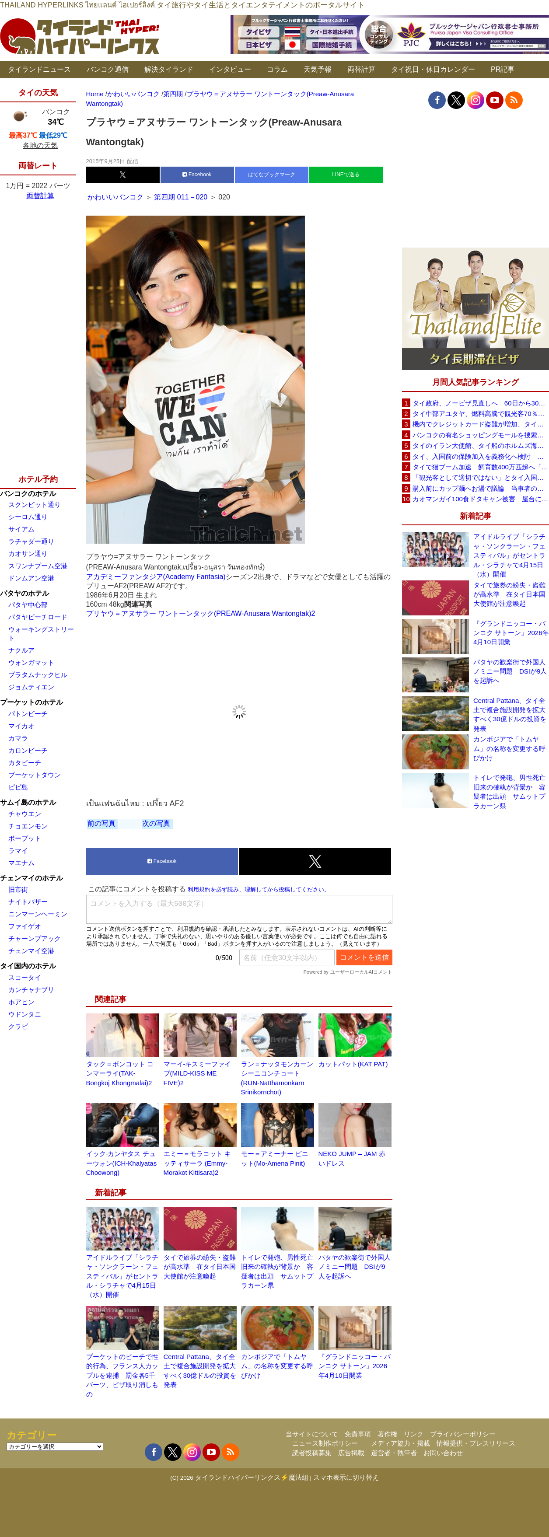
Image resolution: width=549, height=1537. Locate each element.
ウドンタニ (24, 1014)
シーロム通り (28, 516)
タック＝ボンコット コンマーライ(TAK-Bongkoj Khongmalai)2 (120, 1073)
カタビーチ (24, 762)
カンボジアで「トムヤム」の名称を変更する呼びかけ (277, 1366)
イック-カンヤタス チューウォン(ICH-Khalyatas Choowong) (121, 1163)
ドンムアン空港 (31, 578)
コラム (277, 69)
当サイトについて (312, 1434)
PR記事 (502, 69)
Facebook (196, 174)
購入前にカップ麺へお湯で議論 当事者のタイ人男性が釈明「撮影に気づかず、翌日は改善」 (481, 488)
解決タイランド (168, 69)
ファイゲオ (24, 926)
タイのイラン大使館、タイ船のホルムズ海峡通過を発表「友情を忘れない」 (481, 445)
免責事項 (358, 1434)
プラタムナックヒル (37, 674)
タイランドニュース (39, 69)
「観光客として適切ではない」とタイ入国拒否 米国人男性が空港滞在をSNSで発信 (481, 477)
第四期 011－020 (180, 197)
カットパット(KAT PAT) (353, 1064)
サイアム (21, 529)
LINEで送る (346, 174)
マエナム (21, 862)
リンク (413, 1434)
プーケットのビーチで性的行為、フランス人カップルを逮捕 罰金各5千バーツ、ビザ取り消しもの (122, 1375)
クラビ (18, 1026)
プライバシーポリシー (463, 1434)
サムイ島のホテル (28, 802)
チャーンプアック (34, 938)
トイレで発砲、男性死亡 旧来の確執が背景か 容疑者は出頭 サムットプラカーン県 (511, 791)
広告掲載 (351, 1453)
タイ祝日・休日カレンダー (433, 69)
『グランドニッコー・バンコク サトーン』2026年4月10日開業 (354, 1366)
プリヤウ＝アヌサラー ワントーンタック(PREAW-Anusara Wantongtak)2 (200, 613)
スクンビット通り (34, 504)
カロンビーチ (28, 750)
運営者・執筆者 (394, 1453)
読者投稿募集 (312, 1453)
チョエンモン (28, 826)
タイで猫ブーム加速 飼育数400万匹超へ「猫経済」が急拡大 (481, 467)
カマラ (18, 738)
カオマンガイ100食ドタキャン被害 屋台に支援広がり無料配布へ (481, 499)
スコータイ (24, 977)
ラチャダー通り (31, 541)
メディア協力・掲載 (400, 1443)
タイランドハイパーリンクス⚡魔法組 (251, 1477)
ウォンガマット (31, 662)
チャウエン (24, 813)
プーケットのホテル (31, 702)
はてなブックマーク (271, 174)
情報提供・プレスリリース (476, 1443)
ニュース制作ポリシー (325, 1443)
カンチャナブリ (31, 989)
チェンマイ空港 (31, 950)
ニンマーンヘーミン (37, 914)
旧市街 (18, 889)
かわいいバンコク (116, 197)
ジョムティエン (31, 687)
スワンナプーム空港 (37, 565)
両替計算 (361, 69)
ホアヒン (21, 1002)
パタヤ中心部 (28, 604)
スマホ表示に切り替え (346, 1477)
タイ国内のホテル (28, 966)
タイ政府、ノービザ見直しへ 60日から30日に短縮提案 (481, 403)
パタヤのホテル (24, 593)
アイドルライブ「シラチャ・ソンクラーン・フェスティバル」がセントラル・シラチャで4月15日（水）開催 (122, 1276)
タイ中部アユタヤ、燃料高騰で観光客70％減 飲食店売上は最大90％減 (481, 413)
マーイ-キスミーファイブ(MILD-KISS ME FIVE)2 (197, 1073)
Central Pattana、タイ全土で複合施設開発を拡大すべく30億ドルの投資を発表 (509, 714)
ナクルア (21, 650)
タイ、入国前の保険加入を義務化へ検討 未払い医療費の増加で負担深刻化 (481, 456)
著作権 (387, 1434)
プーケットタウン (34, 775)
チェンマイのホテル (31, 878)
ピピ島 (18, 787)
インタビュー (230, 69)
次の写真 (156, 823)
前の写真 (101, 823)
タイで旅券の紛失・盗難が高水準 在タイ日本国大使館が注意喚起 (200, 1267)
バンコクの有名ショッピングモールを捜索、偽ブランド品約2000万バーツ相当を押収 (481, 435)
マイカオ (21, 726)
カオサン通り (28, 553)
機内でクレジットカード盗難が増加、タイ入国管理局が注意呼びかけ (481, 424)
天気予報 (318, 69)
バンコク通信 (108, 69)
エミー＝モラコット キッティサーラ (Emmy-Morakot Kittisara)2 (197, 1163)
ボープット (24, 838)
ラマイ (18, 850)
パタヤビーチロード (37, 617)
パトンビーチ (28, 713)
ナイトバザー (28, 901)
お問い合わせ (443, 1453)
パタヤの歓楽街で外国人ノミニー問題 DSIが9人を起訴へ (354, 1267)
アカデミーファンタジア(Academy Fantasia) (156, 576)
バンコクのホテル (28, 493)
